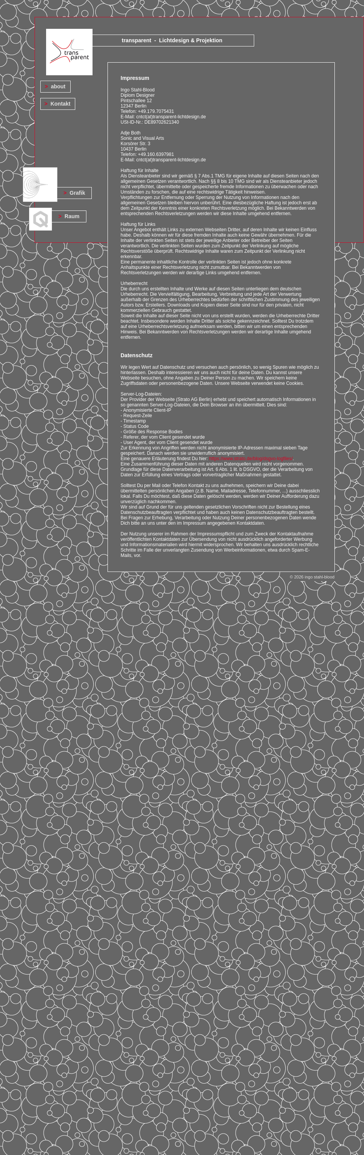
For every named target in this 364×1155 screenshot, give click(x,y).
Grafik (77, 193)
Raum (72, 216)
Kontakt (60, 104)
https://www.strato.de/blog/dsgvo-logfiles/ (251, 458)
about (58, 86)
